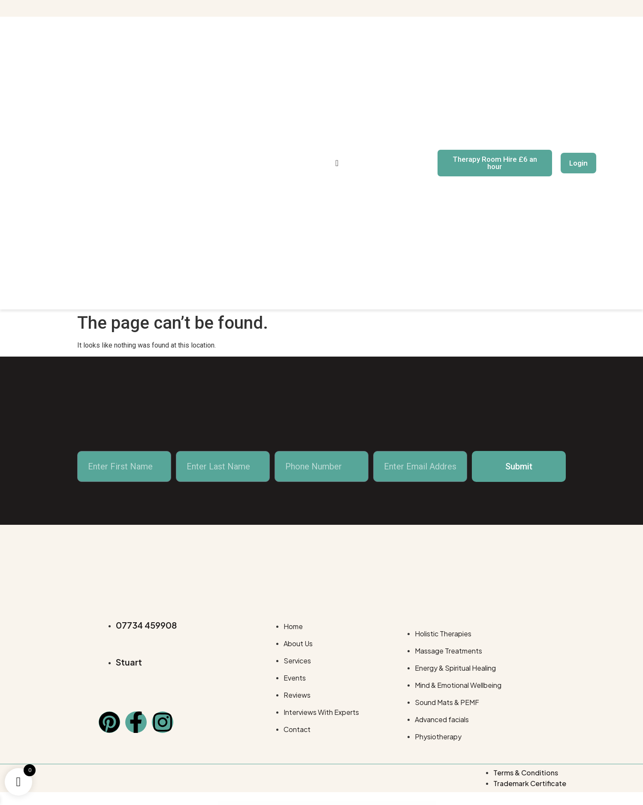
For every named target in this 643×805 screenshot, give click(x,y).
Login (578, 163)
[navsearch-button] (337, 163)
